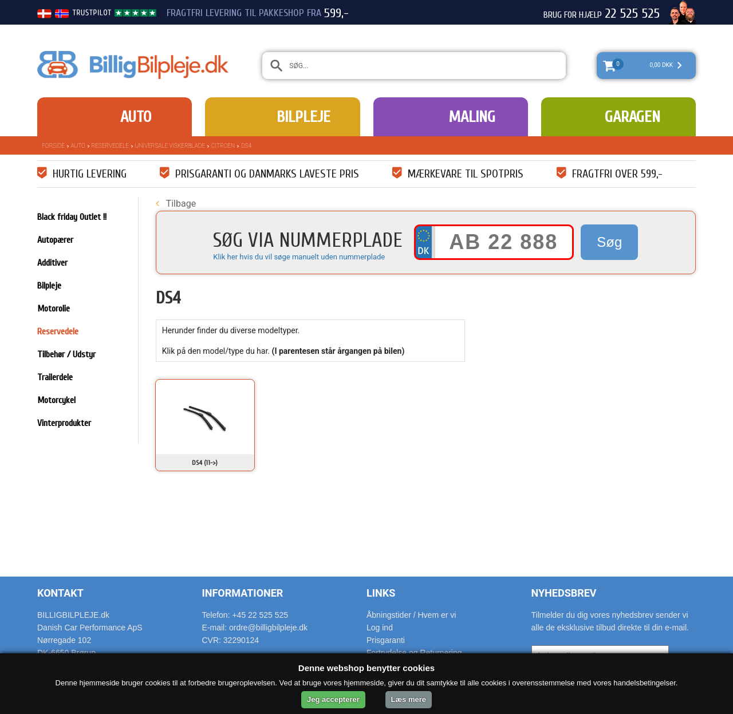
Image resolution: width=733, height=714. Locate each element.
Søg (609, 242)
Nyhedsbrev (564, 593)
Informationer (242, 593)
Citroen (223, 146)
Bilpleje (303, 117)
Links (380, 593)
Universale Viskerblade (170, 146)
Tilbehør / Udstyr (66, 354)
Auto (135, 117)
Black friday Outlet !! (72, 217)
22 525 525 (632, 14)
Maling (471, 117)
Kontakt (60, 593)
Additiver (52, 263)
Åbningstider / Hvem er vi (411, 615)
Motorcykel (56, 400)
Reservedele (110, 146)
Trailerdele (55, 377)
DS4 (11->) (205, 463)
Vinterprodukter (64, 423)
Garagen (632, 117)
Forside (53, 146)
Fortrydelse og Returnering (414, 652)
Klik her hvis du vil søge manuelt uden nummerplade (299, 257)
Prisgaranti (385, 640)
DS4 (246, 146)
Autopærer (55, 240)
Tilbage (176, 203)
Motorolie (53, 308)
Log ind (379, 627)
